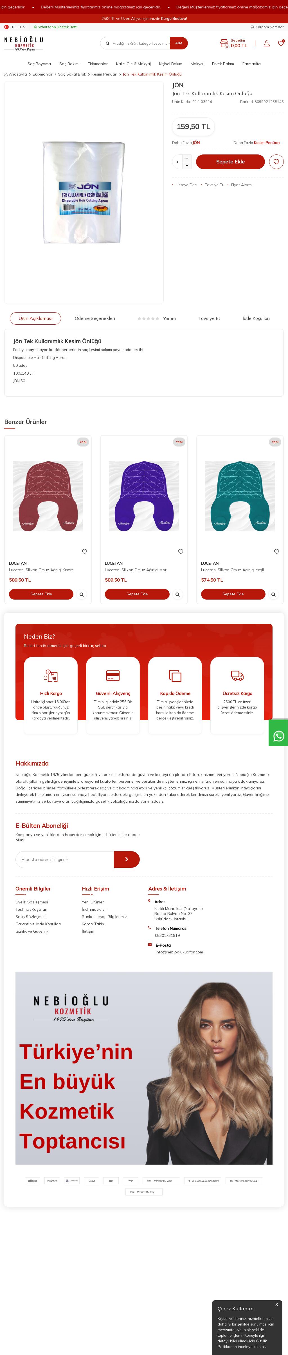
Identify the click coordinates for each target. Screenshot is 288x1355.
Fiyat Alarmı (240, 184)
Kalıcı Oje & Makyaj (133, 63)
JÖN (177, 85)
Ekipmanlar (98, 63)
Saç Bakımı (69, 63)
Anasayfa (15, 74)
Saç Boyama (39, 63)
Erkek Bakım (223, 63)
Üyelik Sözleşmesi (31, 902)
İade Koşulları (256, 318)
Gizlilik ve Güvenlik (31, 931)
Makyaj (197, 63)
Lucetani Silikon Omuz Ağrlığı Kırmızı (41, 569)
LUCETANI (18, 563)
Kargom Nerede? (267, 27)
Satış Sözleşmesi (30, 916)
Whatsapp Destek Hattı (55, 27)
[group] (83, 192)
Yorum (157, 318)
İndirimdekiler (94, 909)
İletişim (88, 931)
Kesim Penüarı (104, 74)
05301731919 (167, 935)
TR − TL (14, 27)
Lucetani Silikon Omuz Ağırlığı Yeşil (232, 569)
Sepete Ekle (230, 161)
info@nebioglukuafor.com (179, 952)
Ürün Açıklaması (35, 318)
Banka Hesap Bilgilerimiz (104, 916)
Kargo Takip (93, 923)
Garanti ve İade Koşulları (38, 923)
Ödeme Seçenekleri (95, 318)
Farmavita (251, 63)
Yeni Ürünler (93, 902)
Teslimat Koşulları (31, 909)
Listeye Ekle (184, 184)
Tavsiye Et (212, 184)
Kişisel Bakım (170, 63)
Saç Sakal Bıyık (72, 74)
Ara (179, 43)
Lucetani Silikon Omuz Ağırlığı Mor (135, 569)
